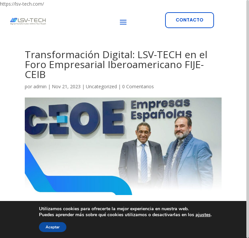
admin (40, 86)
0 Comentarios (138, 86)
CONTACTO (189, 20)
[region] (124, 119)
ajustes (203, 215)
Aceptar (53, 227)
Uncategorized (101, 86)
